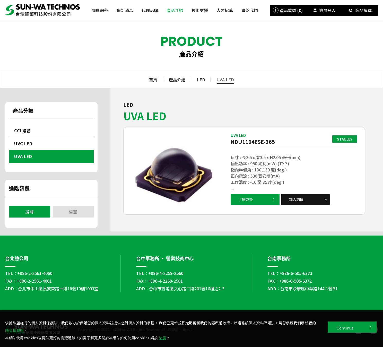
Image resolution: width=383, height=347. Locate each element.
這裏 (162, 337)
